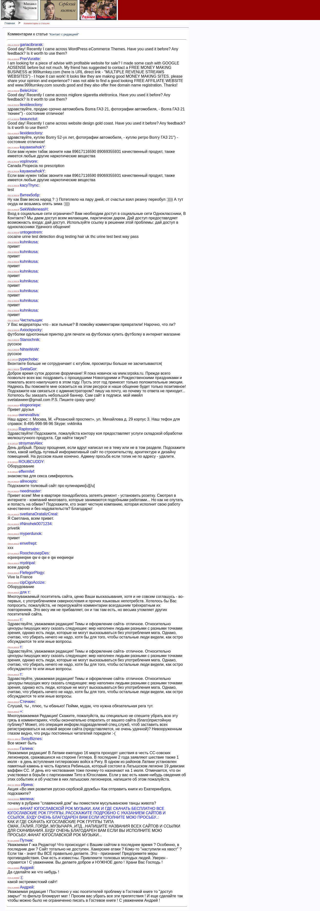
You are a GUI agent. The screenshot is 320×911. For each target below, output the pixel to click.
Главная (10, 23)
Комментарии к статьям (36, 23)
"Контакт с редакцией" (64, 34)
